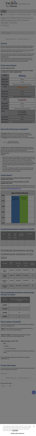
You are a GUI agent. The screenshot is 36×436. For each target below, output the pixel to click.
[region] (18, 430)
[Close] (33, 426)
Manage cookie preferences (17, 433)
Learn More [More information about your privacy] (15, 430)
